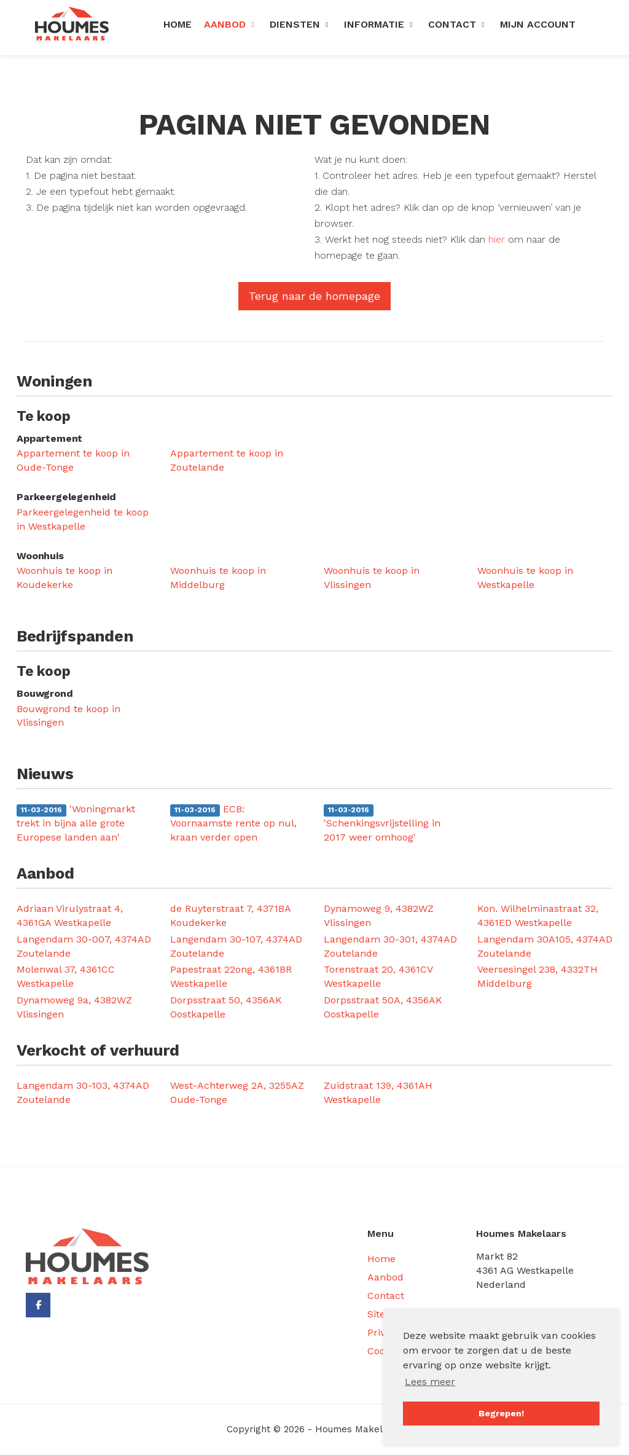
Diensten (301, 24)
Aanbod (230, 24)
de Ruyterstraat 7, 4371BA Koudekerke (230, 915)
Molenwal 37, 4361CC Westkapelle (66, 976)
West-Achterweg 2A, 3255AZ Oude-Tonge (237, 1092)
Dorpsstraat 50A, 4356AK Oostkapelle (383, 1007)
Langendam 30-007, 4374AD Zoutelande (84, 946)
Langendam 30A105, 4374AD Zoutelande (544, 946)
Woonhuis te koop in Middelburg (218, 577)
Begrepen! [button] (501, 1413)
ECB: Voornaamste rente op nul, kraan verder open (233, 823)
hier (496, 239)
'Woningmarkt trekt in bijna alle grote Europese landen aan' (76, 823)
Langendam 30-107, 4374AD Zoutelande (236, 946)
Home (177, 24)
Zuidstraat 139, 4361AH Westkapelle (378, 1092)
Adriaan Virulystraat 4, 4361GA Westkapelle (70, 915)
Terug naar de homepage (314, 295)
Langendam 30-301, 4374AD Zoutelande (390, 946)
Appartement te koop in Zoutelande (226, 460)
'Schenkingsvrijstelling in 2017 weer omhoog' (382, 823)
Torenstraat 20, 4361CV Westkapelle (378, 976)
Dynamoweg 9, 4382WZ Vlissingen (379, 915)
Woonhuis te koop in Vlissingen (372, 577)
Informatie (380, 24)
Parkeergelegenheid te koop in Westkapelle (83, 519)
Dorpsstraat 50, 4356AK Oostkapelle (226, 1007)
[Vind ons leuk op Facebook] (38, 1305)
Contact (458, 24)
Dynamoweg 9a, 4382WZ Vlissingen (74, 1007)
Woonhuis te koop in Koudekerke (64, 577)
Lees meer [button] (430, 1381)
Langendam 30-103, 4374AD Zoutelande (83, 1092)
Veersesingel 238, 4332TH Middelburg (537, 976)
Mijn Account (538, 24)
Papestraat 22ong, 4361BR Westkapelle (231, 976)
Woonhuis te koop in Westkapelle (525, 577)
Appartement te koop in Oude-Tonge (73, 460)
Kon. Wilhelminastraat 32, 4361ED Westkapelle (537, 915)
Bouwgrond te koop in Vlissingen (68, 716)
